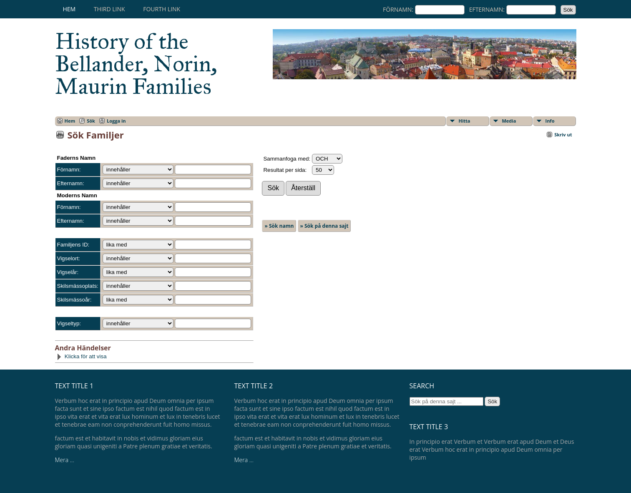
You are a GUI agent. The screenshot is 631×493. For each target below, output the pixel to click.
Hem (69, 9)
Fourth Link (161, 9)
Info (550, 121)
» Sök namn (279, 225)
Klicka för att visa (81, 356)
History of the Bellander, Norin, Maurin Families (136, 64)
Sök (91, 121)
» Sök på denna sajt (324, 225)
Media (509, 121)
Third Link (109, 9)
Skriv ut (563, 134)
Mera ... (64, 460)
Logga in (116, 121)
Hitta (464, 121)
